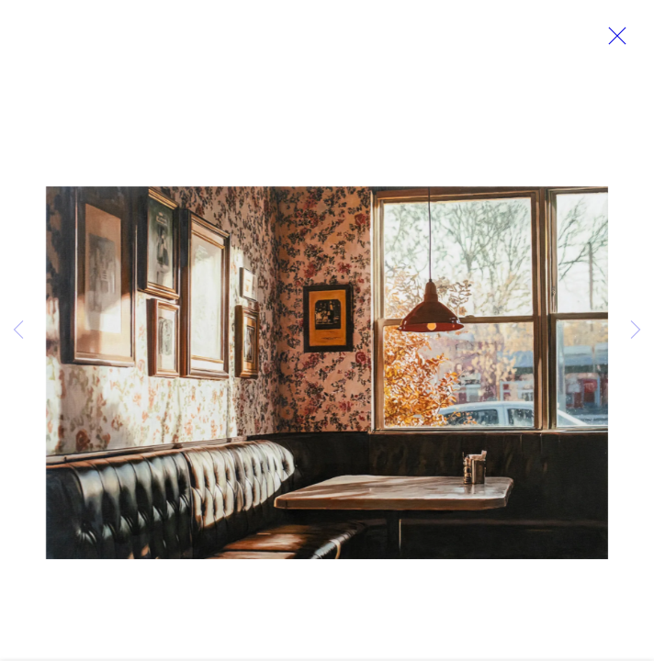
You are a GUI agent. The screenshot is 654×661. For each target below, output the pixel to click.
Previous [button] (18, 330)
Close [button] (619, 41)
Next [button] (635, 330)
